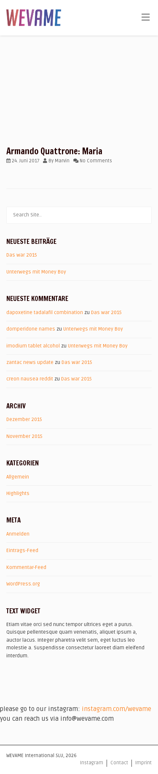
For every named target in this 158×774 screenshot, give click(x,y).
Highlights (17, 493)
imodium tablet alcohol (33, 346)
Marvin (62, 161)
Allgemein (17, 477)
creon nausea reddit (29, 379)
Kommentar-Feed (26, 567)
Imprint (143, 763)
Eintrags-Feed (22, 550)
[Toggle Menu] (145, 18)
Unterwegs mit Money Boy (36, 272)
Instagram (91, 763)
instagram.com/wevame (116, 709)
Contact (119, 763)
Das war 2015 (21, 255)
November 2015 (24, 436)
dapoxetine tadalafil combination (44, 312)
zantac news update (30, 362)
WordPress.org (23, 584)
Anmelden (17, 534)
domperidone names (30, 329)
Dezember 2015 (24, 419)
